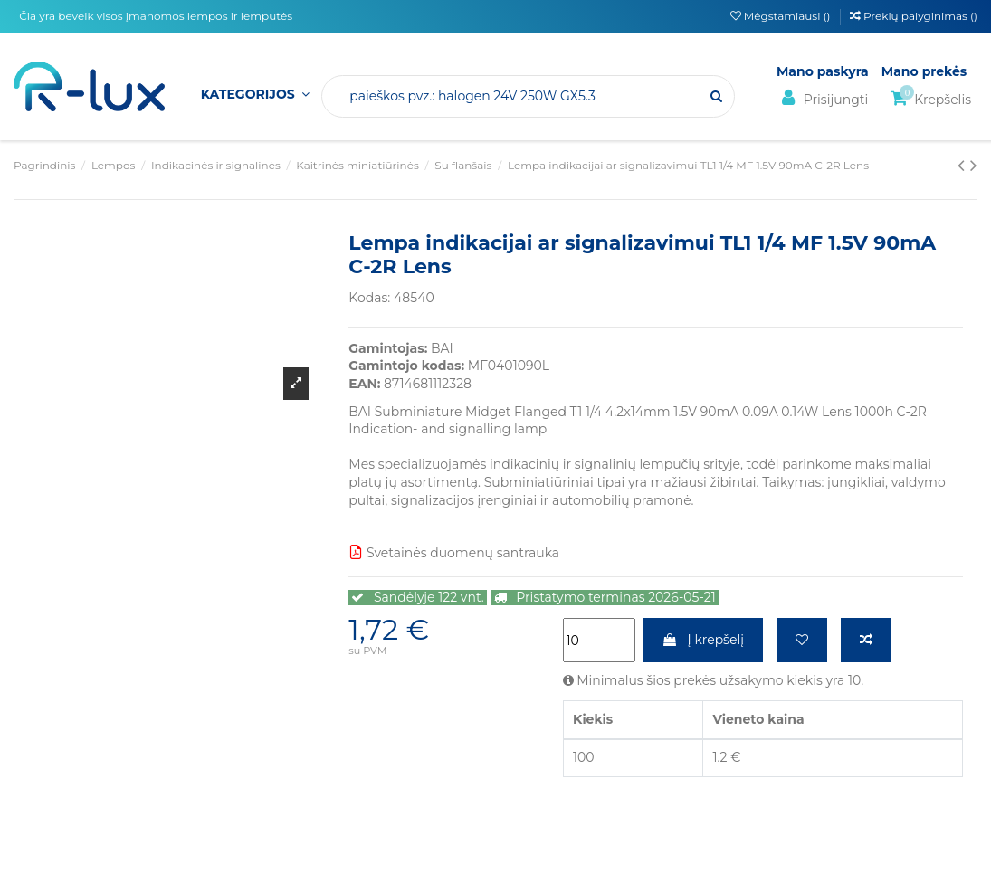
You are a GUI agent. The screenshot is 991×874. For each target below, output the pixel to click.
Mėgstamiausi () (782, 16)
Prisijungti (822, 98)
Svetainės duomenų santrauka (453, 553)
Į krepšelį (703, 640)
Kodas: (369, 298)
